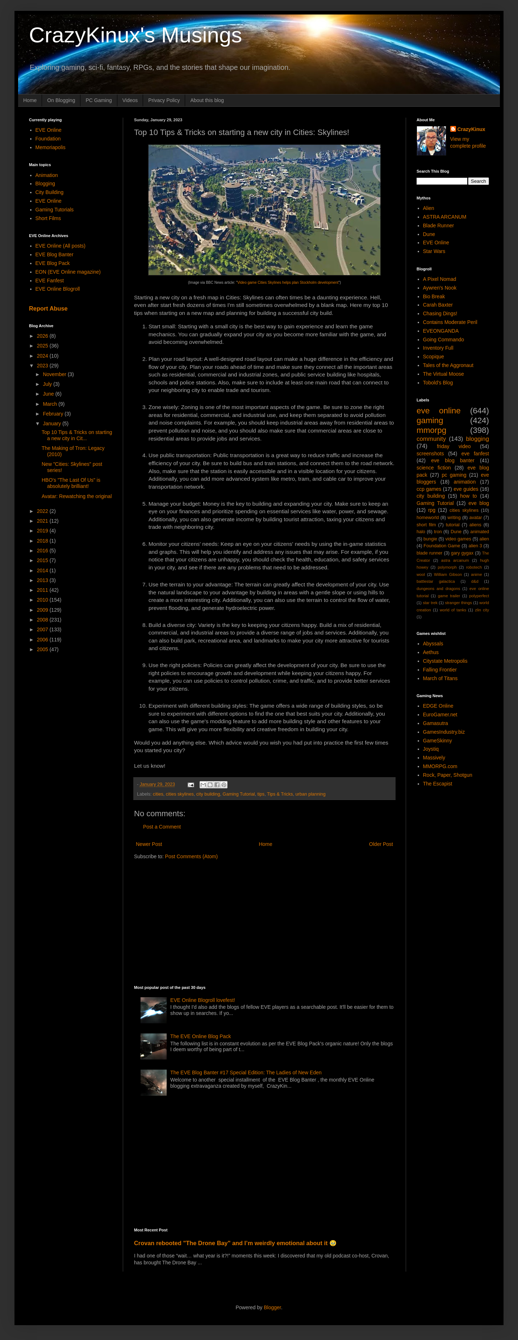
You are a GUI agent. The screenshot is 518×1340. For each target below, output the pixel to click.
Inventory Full (438, 348)
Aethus (431, 652)
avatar (475, 517)
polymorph (447, 567)
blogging (477, 438)
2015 (43, 560)
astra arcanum (455, 560)
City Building (49, 192)
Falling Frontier (440, 670)
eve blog (478, 503)
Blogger (272, 1307)
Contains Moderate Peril (450, 322)
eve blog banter (452, 460)
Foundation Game (441, 545)
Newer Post (149, 844)
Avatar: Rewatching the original (77, 496)
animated (479, 531)
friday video (454, 446)
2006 (43, 639)
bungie (430, 539)
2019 (43, 531)
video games (458, 539)
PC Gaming (98, 100)
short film (426, 524)
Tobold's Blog (438, 382)
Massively (434, 757)
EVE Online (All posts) (60, 246)
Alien (428, 208)
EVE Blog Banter (54, 254)
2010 (43, 600)
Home (30, 100)
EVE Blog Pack (52, 263)
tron (438, 531)
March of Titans (440, 678)
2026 (43, 336)
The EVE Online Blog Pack (200, 1036)
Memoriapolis (50, 147)
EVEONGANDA (441, 331)
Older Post (381, 844)
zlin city (482, 610)
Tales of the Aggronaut (448, 365)
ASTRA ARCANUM (445, 217)
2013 (43, 580)
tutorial (453, 524)
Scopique (433, 356)
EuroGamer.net (440, 714)
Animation (46, 175)
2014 (43, 570)
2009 (43, 610)
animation (465, 482)
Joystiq (431, 749)
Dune (429, 234)
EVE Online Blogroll (57, 289)
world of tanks (453, 610)
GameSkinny (437, 740)
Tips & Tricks (280, 794)
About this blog (207, 100)
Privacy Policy (164, 100)
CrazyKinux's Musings (135, 35)
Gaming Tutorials (54, 209)
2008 (43, 620)
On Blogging (61, 100)
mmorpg (431, 430)
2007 (43, 629)
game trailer (449, 596)
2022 (43, 511)
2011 (43, 590)
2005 (43, 649)
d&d (475, 581)
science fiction (434, 468)
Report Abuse (48, 308)
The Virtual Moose (443, 374)
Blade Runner (438, 225)
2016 (43, 550)
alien (484, 539)
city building (208, 794)
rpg (431, 510)
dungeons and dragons (438, 588)
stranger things (458, 603)
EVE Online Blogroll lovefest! (202, 1000)
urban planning (311, 794)
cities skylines (180, 794)
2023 (43, 365)
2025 (43, 346)
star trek (430, 603)
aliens (475, 524)
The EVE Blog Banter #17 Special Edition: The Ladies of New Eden (246, 1072)
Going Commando (443, 339)
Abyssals (433, 643)
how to (468, 496)
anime (476, 574)
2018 (43, 541)
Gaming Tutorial (239, 794)
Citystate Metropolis (445, 661)
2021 (43, 521)
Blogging (45, 183)
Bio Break (434, 296)
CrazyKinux (471, 129)
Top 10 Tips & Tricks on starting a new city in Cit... (77, 435)
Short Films (48, 218)
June (49, 394)
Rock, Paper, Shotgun (447, 775)
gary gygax (462, 553)
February (53, 414)
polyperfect (479, 596)
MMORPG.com (440, 766)
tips (261, 794)
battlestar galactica (436, 581)
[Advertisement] (252, 921)
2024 (43, 356)
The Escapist (437, 784)
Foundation (48, 139)
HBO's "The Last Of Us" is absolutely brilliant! (71, 483)
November (55, 374)
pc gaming (454, 475)
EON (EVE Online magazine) (68, 272)
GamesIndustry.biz (444, 732)
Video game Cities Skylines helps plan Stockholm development (287, 283)
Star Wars (434, 251)
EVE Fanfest (49, 280)
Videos (130, 100)
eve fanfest (475, 453)
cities (158, 794)
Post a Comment (162, 827)
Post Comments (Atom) (191, 856)
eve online (439, 410)
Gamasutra (435, 723)
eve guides (466, 489)
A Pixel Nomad (439, 279)
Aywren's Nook (440, 288)
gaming (430, 420)
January (52, 423)
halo (421, 531)
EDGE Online (438, 706)
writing (453, 517)
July (48, 384)
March (50, 404)
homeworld (428, 517)
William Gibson (448, 574)
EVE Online (48, 130)
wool (421, 574)
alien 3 (475, 545)
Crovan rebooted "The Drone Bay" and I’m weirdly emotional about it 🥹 (235, 1243)
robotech (474, 567)
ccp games (429, 489)
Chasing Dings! (440, 313)
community (431, 438)
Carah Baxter (438, 305)
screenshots (430, 453)
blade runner (429, 553)
